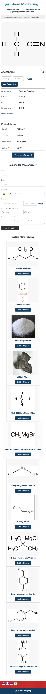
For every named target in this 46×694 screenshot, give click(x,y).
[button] (32, 10)
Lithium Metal (23, 377)
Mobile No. (5, 189)
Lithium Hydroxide (23, 341)
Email (3, 180)
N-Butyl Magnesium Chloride (23, 558)
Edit (29, 79)
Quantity (4, 199)
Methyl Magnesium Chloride (23, 485)
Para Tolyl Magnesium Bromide (23, 667)
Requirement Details (8, 217)
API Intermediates (22, 17)
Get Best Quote (23, 273)
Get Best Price (9, 84)
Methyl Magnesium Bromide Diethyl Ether (23, 449)
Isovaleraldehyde (23, 268)
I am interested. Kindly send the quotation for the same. (23, 221)
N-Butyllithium (23, 522)
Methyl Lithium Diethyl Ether (23, 413)
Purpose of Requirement (9, 208)
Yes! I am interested (23, 155)
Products (11, 17)
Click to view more (7, 114)
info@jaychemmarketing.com (23, 12)
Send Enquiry (23, 691)
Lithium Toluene (23, 305)
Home (4, 17)
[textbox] (18, 79)
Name (3, 171)
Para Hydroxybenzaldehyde (23, 594)
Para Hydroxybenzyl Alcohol (23, 630)
